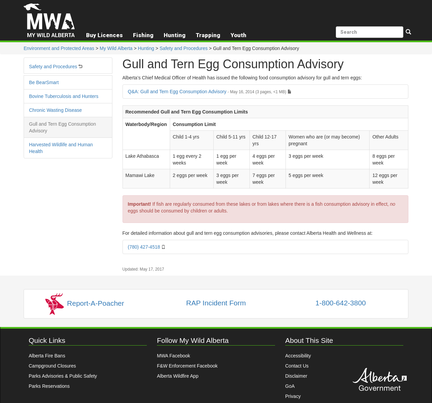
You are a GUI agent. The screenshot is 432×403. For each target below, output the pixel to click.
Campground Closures (52, 366)
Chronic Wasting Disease (55, 110)
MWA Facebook (173, 355)
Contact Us (296, 366)
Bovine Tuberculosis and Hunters (63, 96)
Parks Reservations (49, 386)
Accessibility (298, 355)
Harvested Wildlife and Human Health (61, 148)
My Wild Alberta (116, 48)
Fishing (143, 35)
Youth (238, 35)
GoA (290, 386)
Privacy (293, 396)
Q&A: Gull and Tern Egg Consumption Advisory (210, 91)
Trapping (208, 35)
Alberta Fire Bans (47, 355)
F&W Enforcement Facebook (187, 366)
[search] (369, 32)
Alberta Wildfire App (177, 376)
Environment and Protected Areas (59, 48)
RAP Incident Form (216, 303)
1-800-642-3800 (341, 303)
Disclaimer (296, 376)
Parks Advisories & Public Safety (63, 376)
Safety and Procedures (184, 48)
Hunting (146, 48)
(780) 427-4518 (147, 247)
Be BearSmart (44, 82)
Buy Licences (104, 35)
